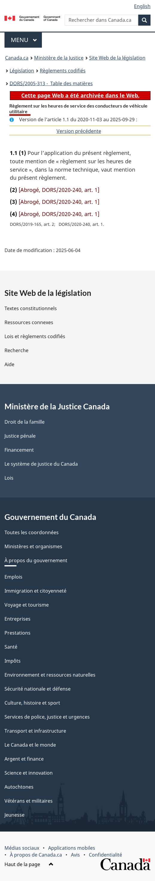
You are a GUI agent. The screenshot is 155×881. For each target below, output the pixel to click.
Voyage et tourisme (26, 605)
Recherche (16, 350)
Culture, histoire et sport (32, 703)
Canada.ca (16, 58)
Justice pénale (20, 436)
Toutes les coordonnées (31, 532)
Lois (8, 478)
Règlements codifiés (63, 70)
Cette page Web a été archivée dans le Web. (80, 95)
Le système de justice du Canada (41, 464)
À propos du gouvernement (35, 560)
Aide (9, 364)
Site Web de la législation (117, 58)
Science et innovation (28, 773)
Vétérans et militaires (28, 801)
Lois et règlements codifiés (34, 336)
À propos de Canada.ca (36, 855)
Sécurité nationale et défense (37, 689)
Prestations (17, 633)
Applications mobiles (71, 848)
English (142, 6)
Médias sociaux (21, 848)
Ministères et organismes (33, 546)
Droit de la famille (24, 422)
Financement (19, 450)
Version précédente (79, 131)
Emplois (13, 577)
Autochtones (19, 787)
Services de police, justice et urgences (47, 717)
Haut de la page (29, 864)
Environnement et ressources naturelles (49, 675)
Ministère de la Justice (58, 58)
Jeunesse (14, 815)
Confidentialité (105, 855)
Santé (10, 647)
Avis (75, 855)
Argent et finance (24, 759)
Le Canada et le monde (30, 745)
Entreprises (17, 619)
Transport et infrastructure (35, 731)
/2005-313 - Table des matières (51, 83)
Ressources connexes (28, 322)
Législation (22, 70)
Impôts (12, 661)
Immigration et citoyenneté (35, 591)
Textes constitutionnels (30, 308)
